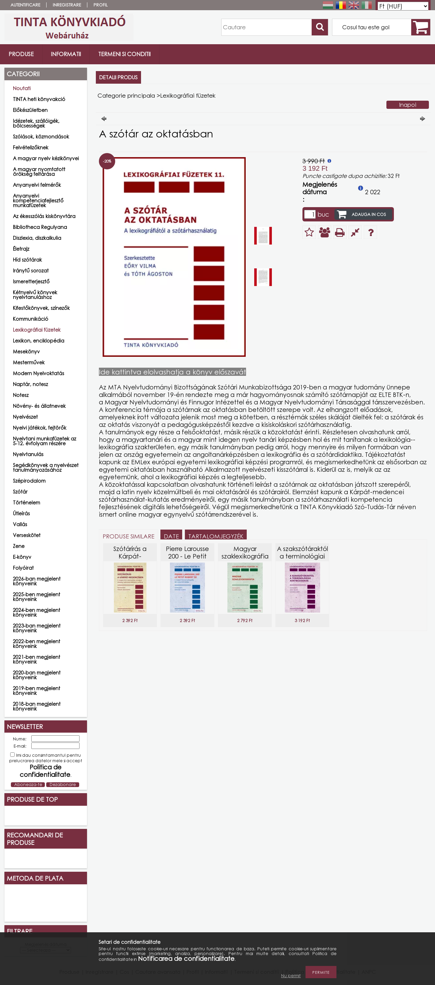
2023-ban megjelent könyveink (36, 628)
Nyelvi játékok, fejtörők (39, 428)
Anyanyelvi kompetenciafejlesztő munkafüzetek (38, 200)
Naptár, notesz (30, 384)
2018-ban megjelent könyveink (36, 706)
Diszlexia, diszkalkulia (37, 238)
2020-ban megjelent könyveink (36, 675)
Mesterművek (29, 362)
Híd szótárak (27, 260)
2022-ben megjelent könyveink (36, 643)
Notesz (21, 395)
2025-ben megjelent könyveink (36, 596)
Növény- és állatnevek (39, 406)
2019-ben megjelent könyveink (36, 690)
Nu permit (291, 975)
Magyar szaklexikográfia (245, 552)
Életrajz (21, 249)
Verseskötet (26, 535)
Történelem (26, 502)
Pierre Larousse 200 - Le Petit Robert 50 (187, 556)
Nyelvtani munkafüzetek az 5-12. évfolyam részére (44, 441)
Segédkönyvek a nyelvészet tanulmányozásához (46, 467)
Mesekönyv (26, 351)
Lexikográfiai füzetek (36, 330)
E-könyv (22, 557)
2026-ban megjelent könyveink (36, 581)
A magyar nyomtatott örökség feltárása (39, 171)
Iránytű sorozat (31, 270)
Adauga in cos (369, 214)
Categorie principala (126, 95)
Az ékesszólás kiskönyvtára (44, 216)
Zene (18, 546)
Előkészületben (30, 110)
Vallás (20, 524)
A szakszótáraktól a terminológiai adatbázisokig (302, 556)
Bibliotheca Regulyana (40, 227)
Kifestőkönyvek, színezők (41, 308)
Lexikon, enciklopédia (38, 341)
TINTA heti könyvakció (39, 99)
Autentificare (25, 4)
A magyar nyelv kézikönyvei (46, 158)
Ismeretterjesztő (31, 281)
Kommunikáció (30, 319)
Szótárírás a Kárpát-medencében (130, 556)
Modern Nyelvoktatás (38, 373)
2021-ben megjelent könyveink (36, 659)
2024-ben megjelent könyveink (36, 612)
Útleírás (21, 513)
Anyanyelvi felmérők (37, 185)
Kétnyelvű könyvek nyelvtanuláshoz (35, 294)
